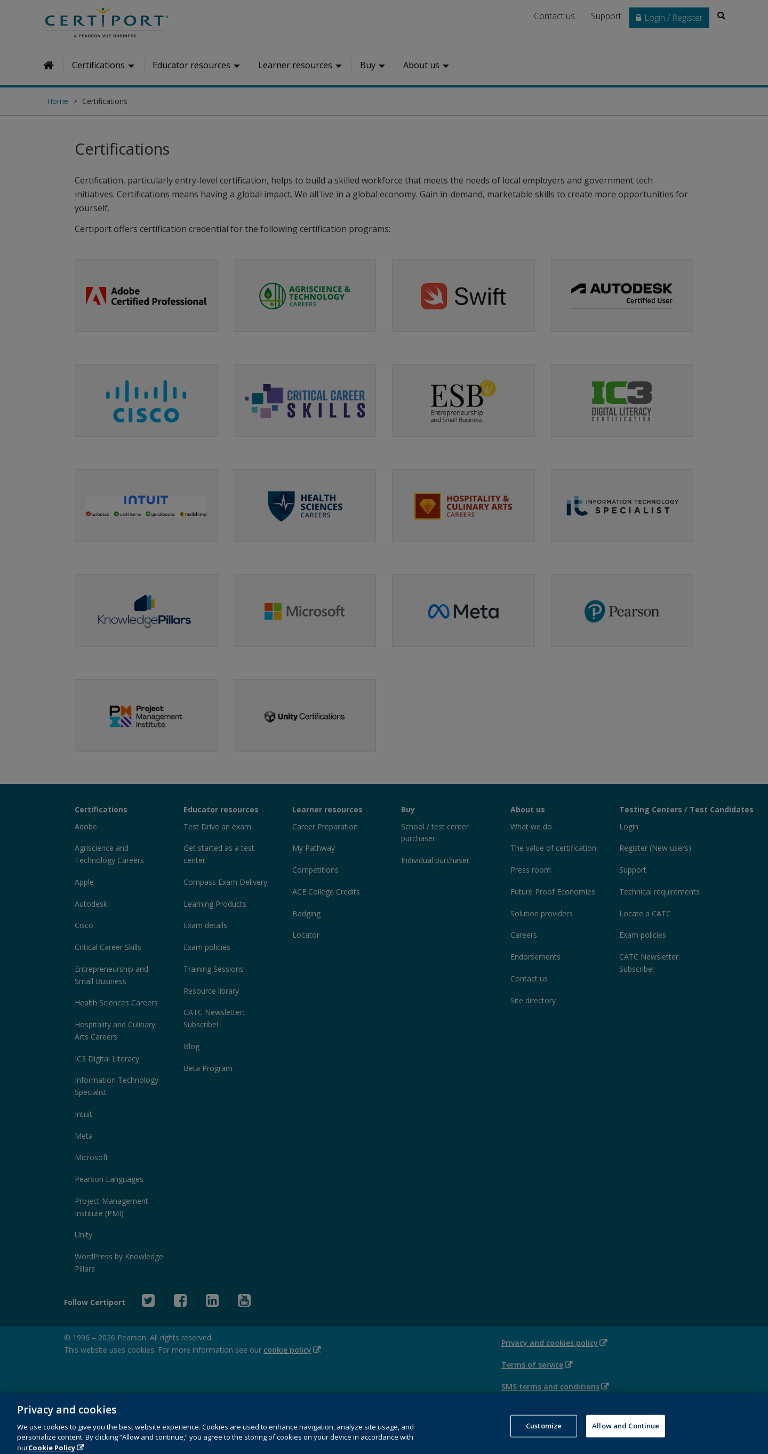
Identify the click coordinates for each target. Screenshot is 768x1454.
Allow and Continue (625, 1434)
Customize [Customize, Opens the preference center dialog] (544, 1434)
